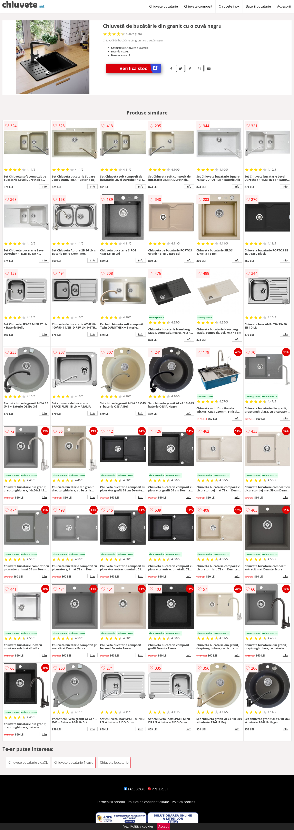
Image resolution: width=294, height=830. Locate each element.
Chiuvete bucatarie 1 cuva (74, 762)
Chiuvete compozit (198, 6)
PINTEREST (158, 789)
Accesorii (284, 6)
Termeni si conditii (111, 802)
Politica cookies (183, 802)
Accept (163, 826)
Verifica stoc (140, 68)
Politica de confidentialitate (148, 802)
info (44, 186)
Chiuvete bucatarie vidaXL (28, 762)
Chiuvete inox (229, 6)
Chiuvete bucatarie (163, 6)
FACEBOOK (134, 789)
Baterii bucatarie (258, 6)
